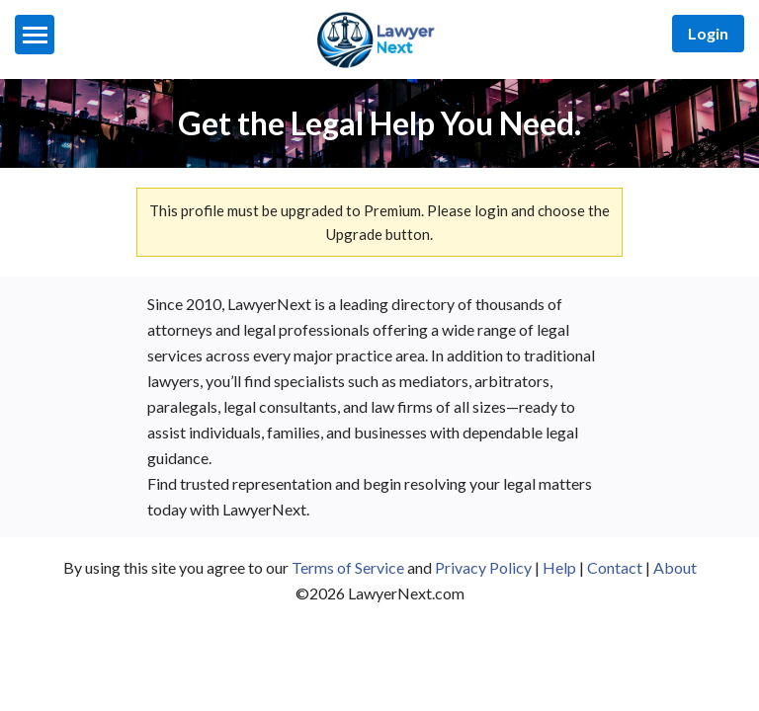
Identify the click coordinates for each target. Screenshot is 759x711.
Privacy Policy (483, 567)
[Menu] (34, 34)
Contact (614, 567)
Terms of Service (348, 567)
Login (708, 33)
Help (559, 567)
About (675, 567)
